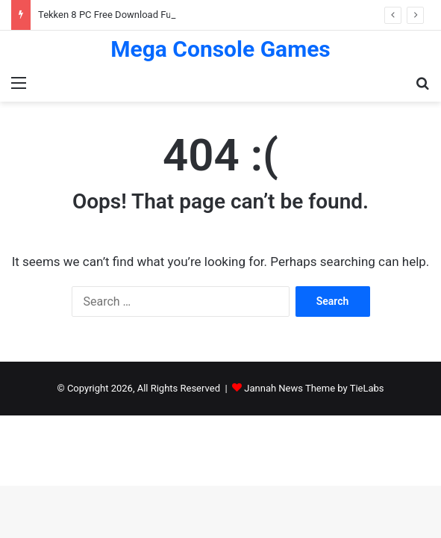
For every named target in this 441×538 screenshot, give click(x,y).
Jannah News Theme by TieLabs (314, 388)
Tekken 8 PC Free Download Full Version (124, 14)
